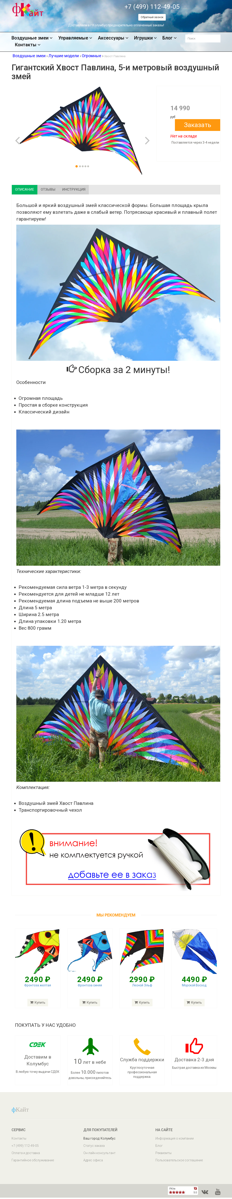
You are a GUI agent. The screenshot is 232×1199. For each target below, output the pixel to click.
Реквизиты (163, 1154)
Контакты (28, 44)
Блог (169, 38)
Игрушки (145, 38)
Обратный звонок (152, 17)
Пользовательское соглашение (179, 1161)
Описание (27, 190)
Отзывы (57, 190)
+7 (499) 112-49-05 (152, 6)
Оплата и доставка (26, 1154)
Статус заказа (94, 1147)
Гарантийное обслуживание (33, 1161)
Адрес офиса (93, 1161)
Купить (37, 1004)
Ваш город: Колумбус (99, 1140)
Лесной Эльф (142, 986)
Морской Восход (194, 986)
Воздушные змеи (32, 38)
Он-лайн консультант (99, 1154)
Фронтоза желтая (37, 986)
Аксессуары (113, 38)
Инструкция (88, 190)
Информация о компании (174, 1140)
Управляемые (75, 38)
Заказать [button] (198, 125)
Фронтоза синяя (90, 986)
